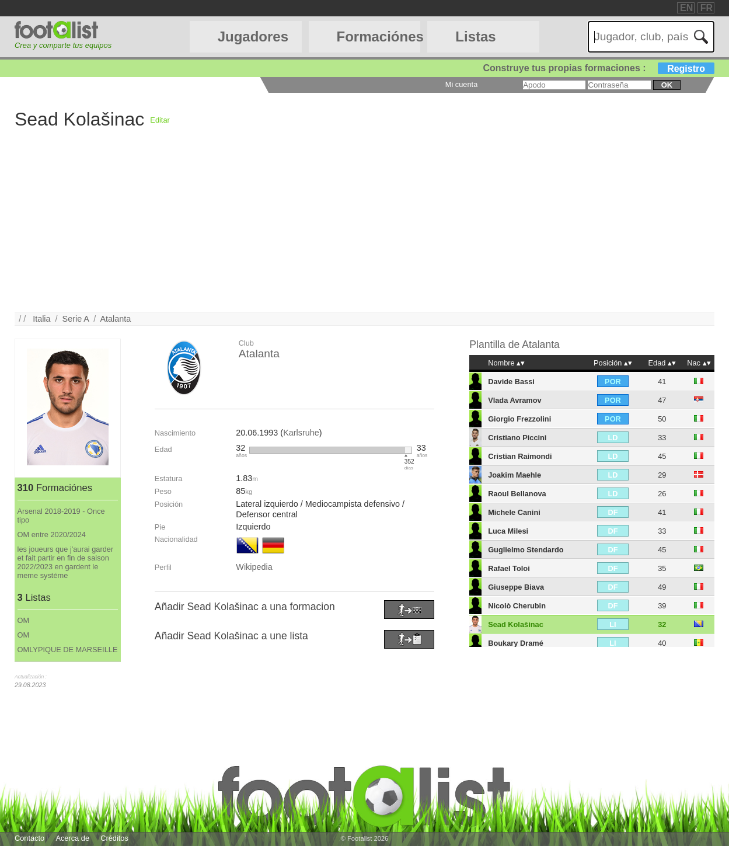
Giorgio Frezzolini (519, 419)
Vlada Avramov (515, 400)
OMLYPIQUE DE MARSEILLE (68, 649)
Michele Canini (514, 512)
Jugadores (253, 36)
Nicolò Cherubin (517, 605)
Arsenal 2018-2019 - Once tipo (61, 515)
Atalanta (115, 318)
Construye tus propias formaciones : (599, 68)
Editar (159, 120)
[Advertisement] (364, 230)
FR (706, 8)
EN (686, 8)
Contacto (29, 838)
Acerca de (72, 838)
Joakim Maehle (514, 475)
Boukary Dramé (515, 643)
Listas (475, 36)
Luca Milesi (508, 531)
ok (666, 85)
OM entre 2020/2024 (52, 534)
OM (24, 620)
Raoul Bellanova (517, 493)
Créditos (114, 838)
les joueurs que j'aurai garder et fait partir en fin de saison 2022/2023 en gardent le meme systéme (66, 562)
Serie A (75, 318)
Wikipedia (254, 567)
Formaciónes (379, 36)
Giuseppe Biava (516, 587)
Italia (41, 318)
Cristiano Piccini (517, 437)
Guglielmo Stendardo (525, 549)
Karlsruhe (301, 432)
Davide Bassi (511, 381)
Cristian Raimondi (520, 456)
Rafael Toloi (509, 568)
